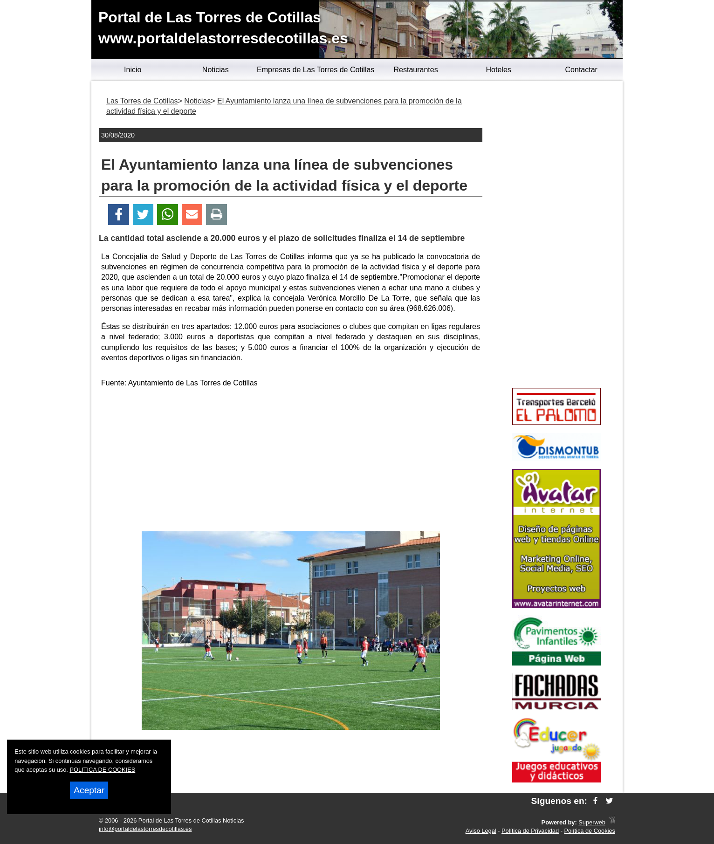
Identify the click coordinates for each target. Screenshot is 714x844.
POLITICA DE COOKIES (102, 769)
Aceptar (89, 790)
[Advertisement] (290, 461)
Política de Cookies (589, 830)
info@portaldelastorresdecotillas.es (145, 828)
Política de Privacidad (530, 830)
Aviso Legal (481, 830)
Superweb (591, 822)
